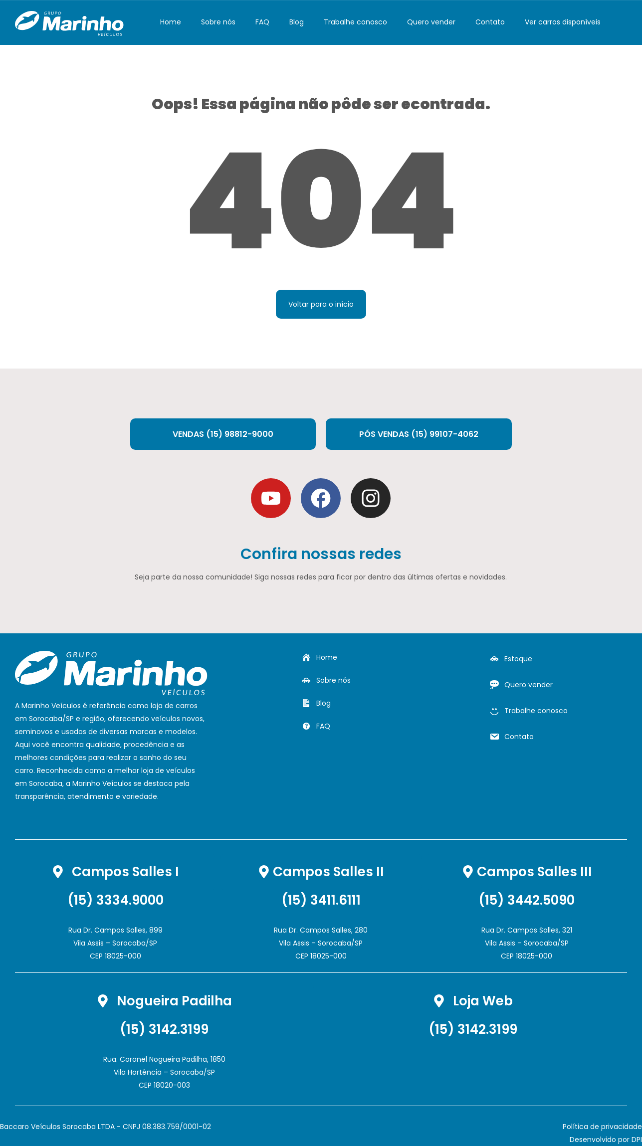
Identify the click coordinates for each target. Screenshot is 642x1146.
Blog (296, 22)
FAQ (262, 22)
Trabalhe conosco (355, 22)
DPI (637, 1140)
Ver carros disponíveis (563, 22)
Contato (490, 22)
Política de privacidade (602, 1127)
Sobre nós (218, 22)
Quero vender (431, 22)
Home (170, 22)
